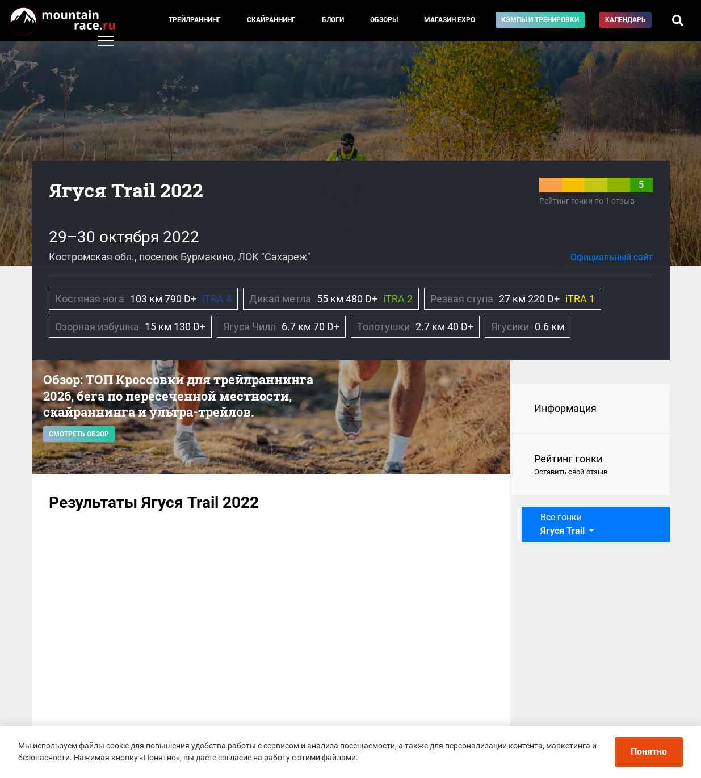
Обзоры (384, 20)
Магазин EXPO (449, 20)
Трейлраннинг (195, 20)
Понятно (649, 751)
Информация (565, 408)
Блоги (333, 20)
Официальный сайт (611, 257)
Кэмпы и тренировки (540, 20)
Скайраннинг (271, 20)
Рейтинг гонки (590, 465)
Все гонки (563, 524)
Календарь (625, 20)
